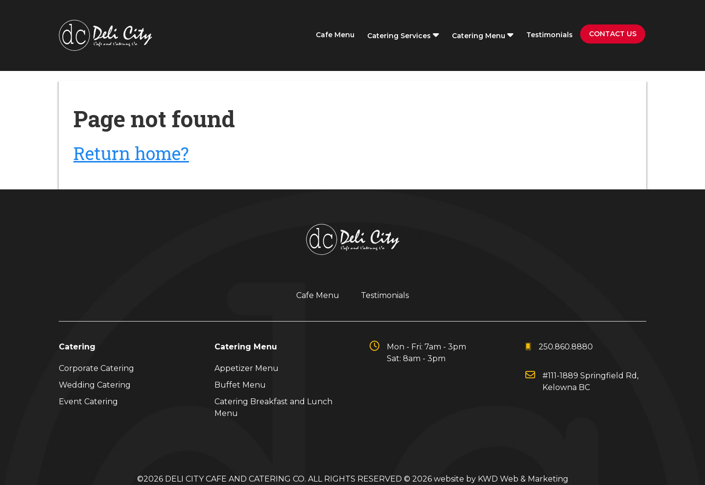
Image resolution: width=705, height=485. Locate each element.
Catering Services (403, 35)
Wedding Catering (95, 385)
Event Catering (88, 401)
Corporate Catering (96, 368)
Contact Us (612, 33)
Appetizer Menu (246, 368)
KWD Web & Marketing (523, 479)
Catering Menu (483, 35)
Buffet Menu (240, 385)
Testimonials (549, 34)
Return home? (131, 153)
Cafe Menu (335, 34)
